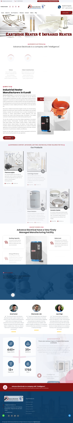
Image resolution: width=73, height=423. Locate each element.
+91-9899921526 (19, 1)
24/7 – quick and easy (67, 8)
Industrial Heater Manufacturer (24, 95)
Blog (36, 12)
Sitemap (22, 12)
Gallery (31, 12)
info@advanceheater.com (6, 1)
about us (7, 12)
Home (2, 12)
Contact (27, 12)
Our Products (14, 12)
